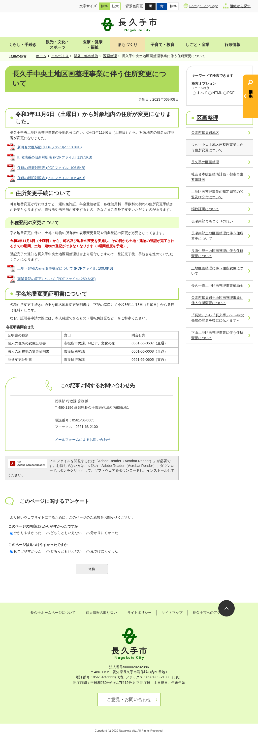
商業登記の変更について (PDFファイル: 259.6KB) (56, 279)
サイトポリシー (139, 613)
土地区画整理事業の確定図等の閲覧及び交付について (217, 194)
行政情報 (232, 44)
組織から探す (237, 5)
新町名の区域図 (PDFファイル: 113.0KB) (49, 147)
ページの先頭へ (226, 608)
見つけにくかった (102, 551)
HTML (215, 93)
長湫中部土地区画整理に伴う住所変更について (217, 253)
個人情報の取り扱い (101, 613)
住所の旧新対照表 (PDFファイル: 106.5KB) (51, 168)
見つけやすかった (25, 551)
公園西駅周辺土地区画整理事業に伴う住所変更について (217, 300)
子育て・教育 (162, 44)
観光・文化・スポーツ (57, 44)
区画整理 (110, 56)
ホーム (41, 56)
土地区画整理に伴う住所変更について (217, 271)
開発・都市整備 (86, 56)
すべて (200, 93)
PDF (228, 93)
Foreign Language (201, 5)
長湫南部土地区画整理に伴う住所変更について (217, 236)
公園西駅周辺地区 (205, 133)
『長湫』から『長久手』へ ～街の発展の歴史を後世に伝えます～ (217, 318)
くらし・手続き (22, 44)
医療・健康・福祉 (92, 44)
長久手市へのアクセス (210, 613)
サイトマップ (172, 613)
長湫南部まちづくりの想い (212, 221)
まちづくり (127, 44)
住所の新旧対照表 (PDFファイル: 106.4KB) (51, 178)
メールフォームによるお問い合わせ (82, 440)
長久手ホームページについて (53, 613)
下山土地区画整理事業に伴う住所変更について (217, 335)
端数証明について (205, 209)
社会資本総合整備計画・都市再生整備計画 (217, 177)
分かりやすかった (25, 533)
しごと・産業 (197, 44)
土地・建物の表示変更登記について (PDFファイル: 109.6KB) (65, 268)
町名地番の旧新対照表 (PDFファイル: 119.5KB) (54, 157)
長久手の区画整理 (205, 162)
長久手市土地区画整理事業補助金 (217, 285)
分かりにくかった (102, 533)
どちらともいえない (64, 533)
